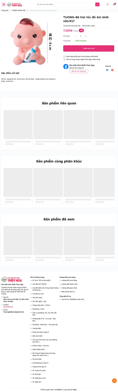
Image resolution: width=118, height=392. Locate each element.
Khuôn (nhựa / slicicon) (40, 346)
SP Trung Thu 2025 (39, 370)
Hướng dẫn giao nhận (69, 288)
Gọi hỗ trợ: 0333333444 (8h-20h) (73, 299)
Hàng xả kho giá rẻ (39, 367)
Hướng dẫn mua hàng (67, 277)
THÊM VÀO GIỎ (88, 48)
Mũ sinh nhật (36, 359)
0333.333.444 (8, 307)
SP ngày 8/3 (36, 382)
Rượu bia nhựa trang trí (40, 332)
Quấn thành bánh (38, 349)
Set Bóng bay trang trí (40, 363)
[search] (97, 4)
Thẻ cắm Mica (37, 298)
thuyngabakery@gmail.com (13, 312)
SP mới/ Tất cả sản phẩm (41, 280)
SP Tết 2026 (36, 374)
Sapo (75, 390)
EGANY (59, 390)
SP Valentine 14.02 (39, 378)
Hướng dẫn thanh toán (70, 284)
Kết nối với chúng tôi (78, 71)
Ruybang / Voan (38, 309)
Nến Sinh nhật (37, 336)
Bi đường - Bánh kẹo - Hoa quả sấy (45, 325)
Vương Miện (36, 328)
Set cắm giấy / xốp (39, 301)
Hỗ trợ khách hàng (37, 277)
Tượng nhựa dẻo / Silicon (41, 305)
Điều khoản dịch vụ (68, 292)
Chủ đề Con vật (37, 294)
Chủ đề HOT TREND (39, 284)
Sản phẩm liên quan (59, 103)
